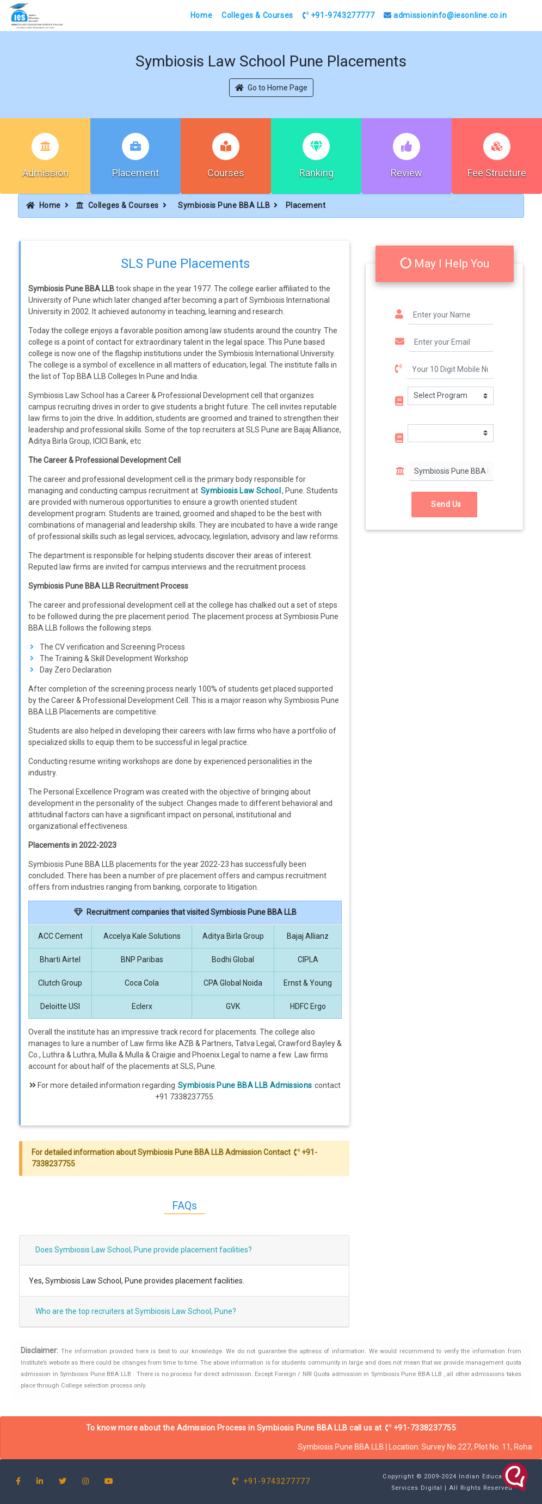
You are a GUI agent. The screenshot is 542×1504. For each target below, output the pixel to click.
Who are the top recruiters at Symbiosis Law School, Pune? (135, 1311)
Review (406, 173)
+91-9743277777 (339, 15)
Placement (135, 173)
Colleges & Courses (257, 15)
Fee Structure (496, 173)
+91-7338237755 (420, 1427)
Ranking (316, 173)
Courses (225, 173)
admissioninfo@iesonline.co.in (445, 15)
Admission (45, 173)
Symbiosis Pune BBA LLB (224, 205)
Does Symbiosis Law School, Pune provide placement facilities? (143, 1249)
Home (201, 15)
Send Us (444, 504)
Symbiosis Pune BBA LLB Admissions (245, 1085)
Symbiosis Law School (241, 490)
